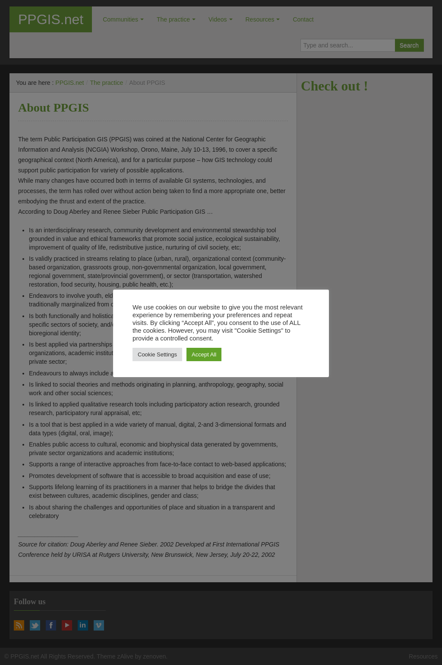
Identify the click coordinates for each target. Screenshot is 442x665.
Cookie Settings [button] (157, 354)
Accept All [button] (204, 354)
